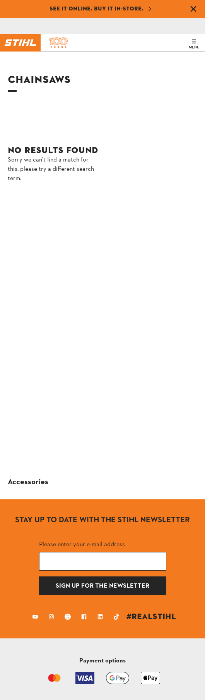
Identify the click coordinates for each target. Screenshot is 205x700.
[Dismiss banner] (193, 9)
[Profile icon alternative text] (129, 26)
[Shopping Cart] (80, 26)
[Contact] (32, 26)
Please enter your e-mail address (82, 544)
